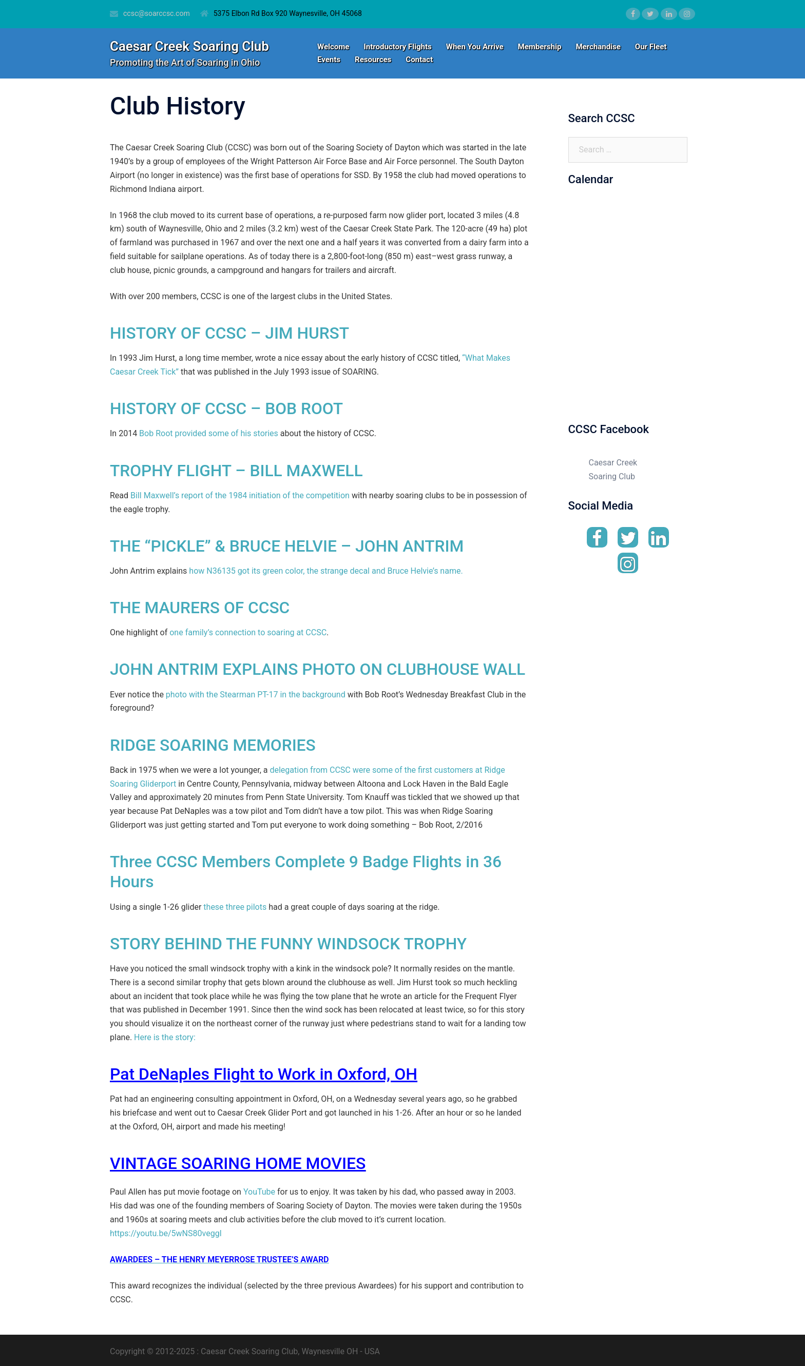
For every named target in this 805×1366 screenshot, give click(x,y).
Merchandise (598, 46)
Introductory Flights (397, 46)
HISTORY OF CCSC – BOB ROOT (228, 408)
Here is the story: (165, 1034)
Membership (540, 46)
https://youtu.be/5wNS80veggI (166, 1230)
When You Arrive (475, 46)
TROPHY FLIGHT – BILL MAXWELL (237, 469)
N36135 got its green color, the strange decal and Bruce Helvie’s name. (334, 569)
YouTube (258, 1189)
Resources (373, 59)
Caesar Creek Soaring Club (190, 46)
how (197, 569)
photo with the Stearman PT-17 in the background (257, 692)
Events (328, 59)
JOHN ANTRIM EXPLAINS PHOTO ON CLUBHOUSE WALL (319, 667)
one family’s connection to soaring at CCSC (248, 631)
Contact (419, 59)
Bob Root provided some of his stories (208, 433)
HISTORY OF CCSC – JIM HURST (231, 333)
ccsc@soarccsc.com (156, 13)
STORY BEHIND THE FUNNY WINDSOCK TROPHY (290, 940)
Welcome (333, 46)
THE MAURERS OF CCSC (201, 606)
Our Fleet (650, 46)
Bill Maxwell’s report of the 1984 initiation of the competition (240, 494)
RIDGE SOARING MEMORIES (214, 743)
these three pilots (234, 904)
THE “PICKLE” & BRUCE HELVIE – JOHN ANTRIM (288, 545)
